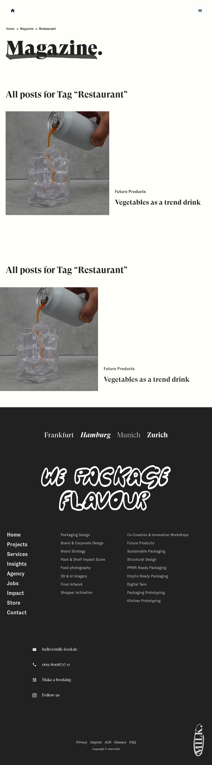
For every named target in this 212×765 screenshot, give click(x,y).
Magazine (27, 28)
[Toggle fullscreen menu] (200, 10)
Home (10, 28)
